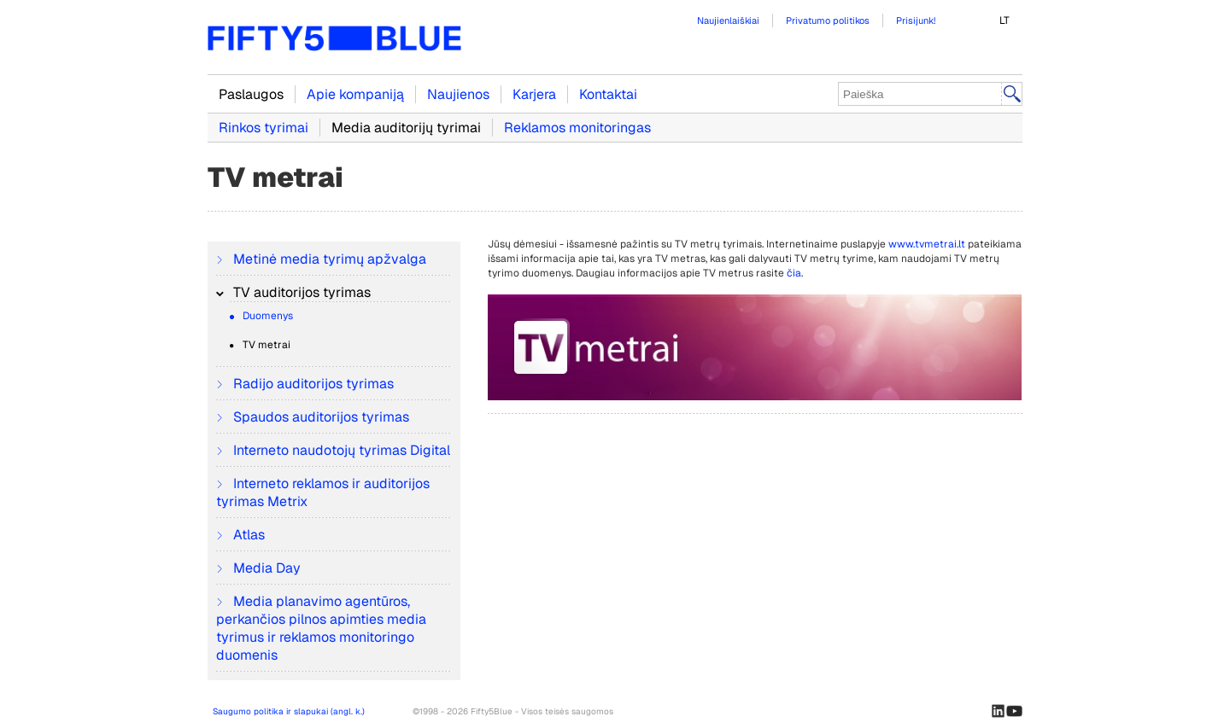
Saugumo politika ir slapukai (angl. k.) (289, 711)
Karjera (534, 94)
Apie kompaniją (355, 94)
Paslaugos (251, 94)
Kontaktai (608, 94)
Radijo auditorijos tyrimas (312, 384)
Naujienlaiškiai (728, 20)
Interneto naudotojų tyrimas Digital (340, 450)
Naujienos (458, 94)
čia (794, 273)
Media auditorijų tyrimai (406, 128)
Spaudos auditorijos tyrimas (319, 417)
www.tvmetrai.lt (926, 244)
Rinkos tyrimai (263, 128)
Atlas (247, 535)
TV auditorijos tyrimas (300, 292)
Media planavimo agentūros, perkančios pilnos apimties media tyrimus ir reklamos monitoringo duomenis (321, 628)
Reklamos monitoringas (577, 128)
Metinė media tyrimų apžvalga (328, 259)
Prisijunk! (915, 20)
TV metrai (265, 345)
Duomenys (266, 316)
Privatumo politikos (828, 20)
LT (1004, 20)
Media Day (265, 568)
